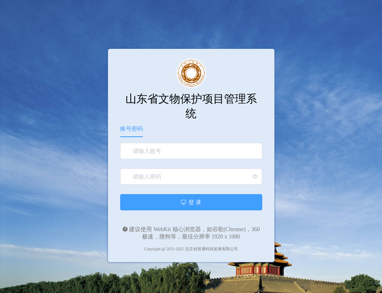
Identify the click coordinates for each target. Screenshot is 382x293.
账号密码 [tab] (131, 129)
